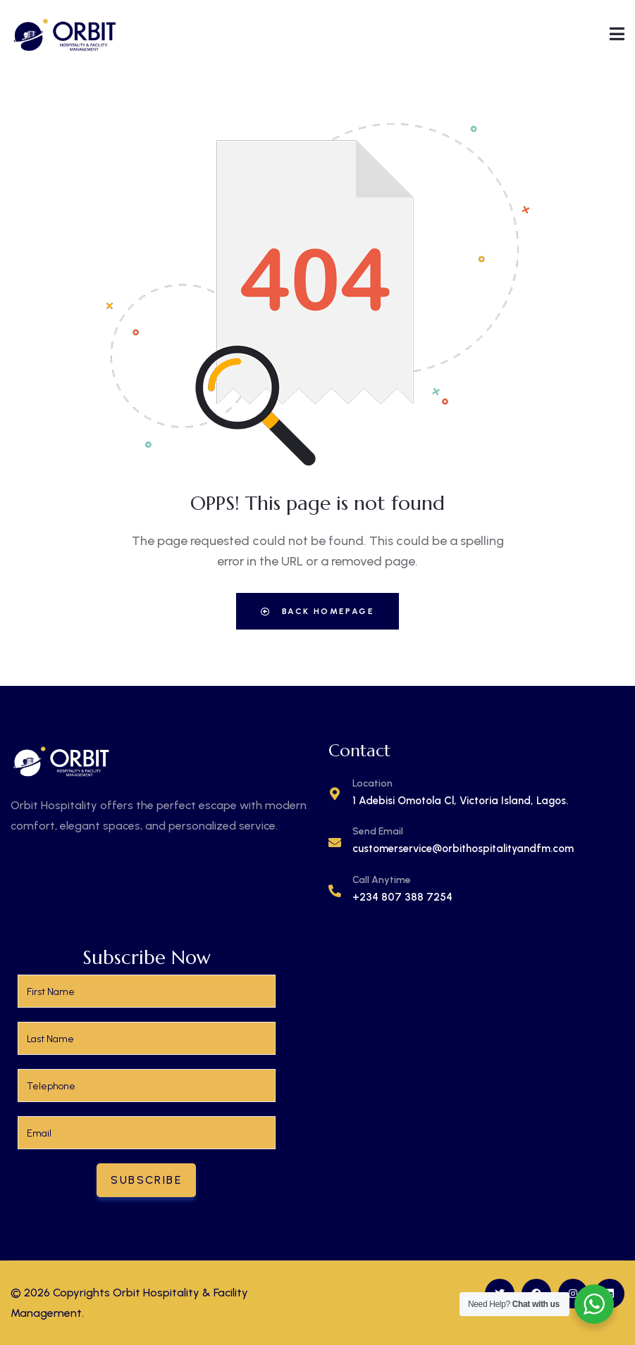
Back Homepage (317, 611)
